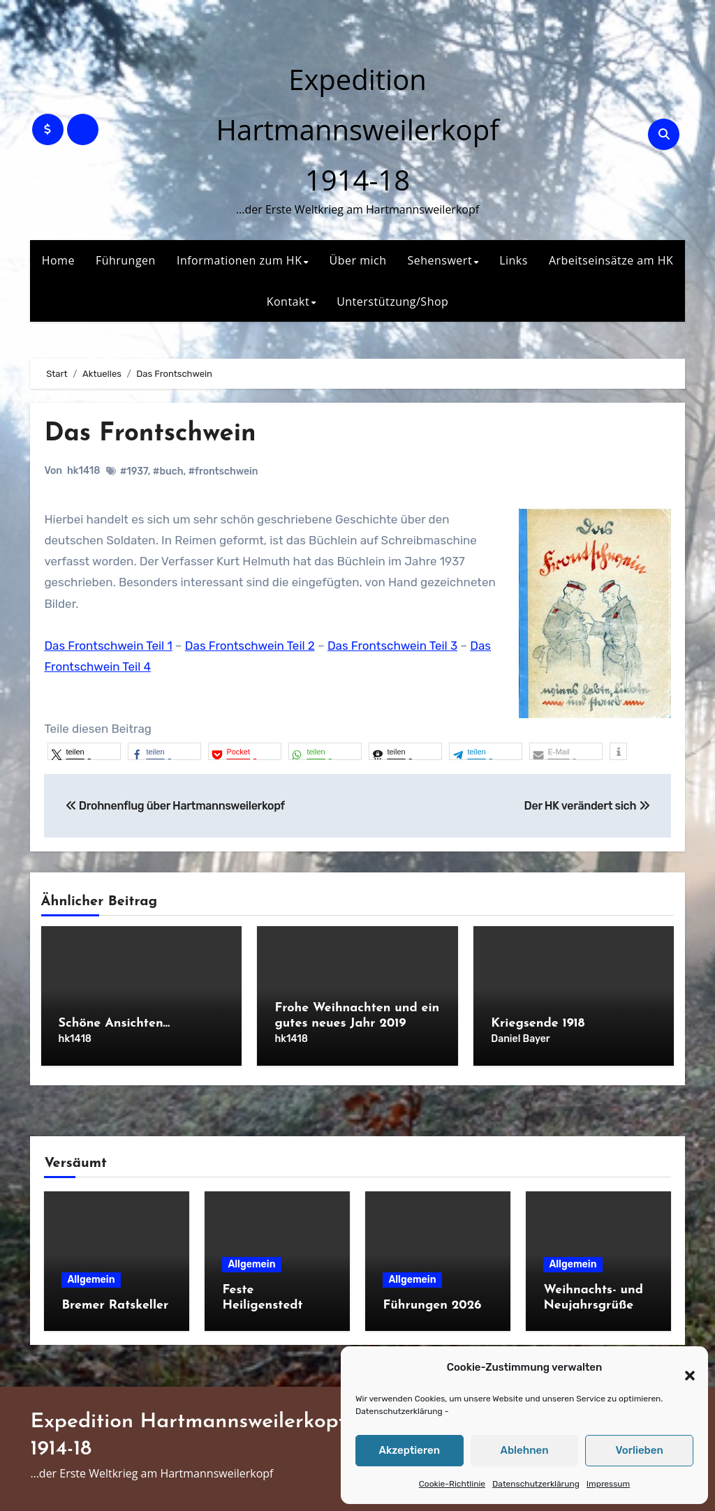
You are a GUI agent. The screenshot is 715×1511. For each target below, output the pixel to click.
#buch (168, 471)
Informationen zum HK (239, 260)
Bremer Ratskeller (114, 1302)
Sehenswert (439, 260)
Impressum (608, 1484)
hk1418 (83, 471)
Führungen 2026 (432, 1302)
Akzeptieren (410, 1450)
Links (513, 260)
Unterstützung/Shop (392, 301)
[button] (682, 1367)
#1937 (134, 471)
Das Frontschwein (154, 433)
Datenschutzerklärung (399, 1411)
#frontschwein (223, 471)
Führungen (126, 260)
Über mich (358, 260)
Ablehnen (524, 1450)
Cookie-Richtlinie (452, 1484)
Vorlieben (639, 1450)
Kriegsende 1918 (537, 1023)
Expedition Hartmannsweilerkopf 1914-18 (357, 129)
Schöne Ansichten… (114, 1023)
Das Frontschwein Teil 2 (250, 646)
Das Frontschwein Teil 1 (108, 646)
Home (58, 260)
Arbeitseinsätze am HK (611, 260)
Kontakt (288, 301)
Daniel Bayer (520, 1039)
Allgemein (91, 1276)
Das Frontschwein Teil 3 (392, 646)
